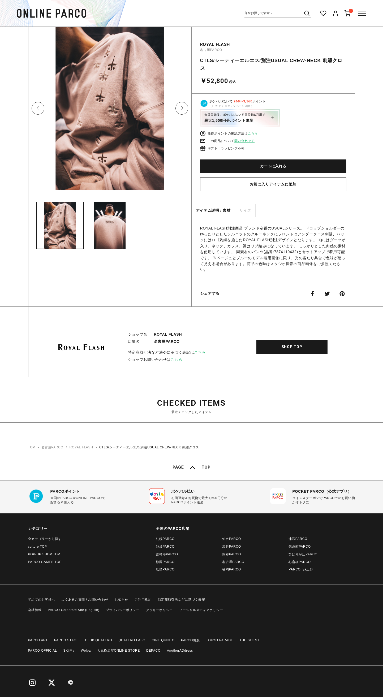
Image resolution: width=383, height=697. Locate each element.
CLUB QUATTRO (98, 640)
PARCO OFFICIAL (42, 650)
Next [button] (181, 108)
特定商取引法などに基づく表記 (181, 599)
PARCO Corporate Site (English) (73, 610)
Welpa (86, 650)
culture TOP (37, 546)
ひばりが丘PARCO (303, 554)
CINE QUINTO (163, 640)
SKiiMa (68, 650)
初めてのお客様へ (41, 599)
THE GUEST (250, 640)
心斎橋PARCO (300, 562)
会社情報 (35, 610)
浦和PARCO (298, 539)
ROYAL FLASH (215, 44)
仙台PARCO (231, 539)
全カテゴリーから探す (45, 539)
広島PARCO (165, 569)
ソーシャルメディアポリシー (201, 610)
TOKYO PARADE (219, 640)
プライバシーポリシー (123, 610)
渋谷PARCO (231, 546)
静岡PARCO (165, 562)
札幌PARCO (165, 539)
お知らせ (121, 599)
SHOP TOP (292, 347)
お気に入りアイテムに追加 (273, 184)
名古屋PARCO (211, 50)
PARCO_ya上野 (301, 569)
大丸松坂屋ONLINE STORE (118, 650)
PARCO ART (38, 640)
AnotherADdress (180, 650)
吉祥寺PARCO (167, 554)
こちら (253, 133)
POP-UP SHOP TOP (44, 554)
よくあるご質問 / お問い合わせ (84, 599)
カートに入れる (273, 166)
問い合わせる (244, 140)
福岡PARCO (231, 569)
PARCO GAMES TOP (45, 562)
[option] (109, 110)
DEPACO (153, 650)
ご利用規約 (143, 599)
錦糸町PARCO (300, 546)
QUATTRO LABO (131, 640)
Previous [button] (38, 108)
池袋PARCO (165, 546)
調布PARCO (231, 554)
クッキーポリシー (159, 610)
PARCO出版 (190, 640)
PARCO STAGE (66, 640)
